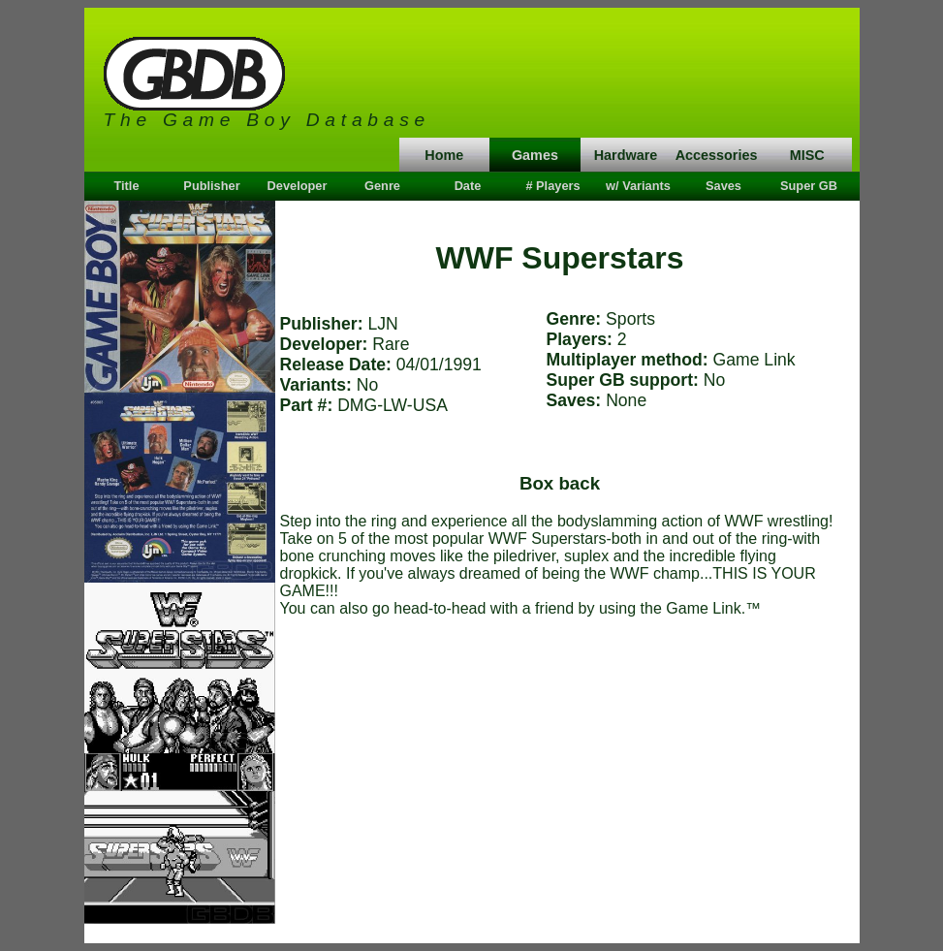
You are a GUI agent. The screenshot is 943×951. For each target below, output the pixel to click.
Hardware (626, 155)
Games (535, 155)
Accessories (717, 155)
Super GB (808, 185)
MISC (807, 155)
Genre (382, 185)
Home (443, 155)
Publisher (211, 185)
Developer (297, 185)
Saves (723, 185)
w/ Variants (638, 185)
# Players (552, 185)
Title (126, 185)
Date (468, 185)
